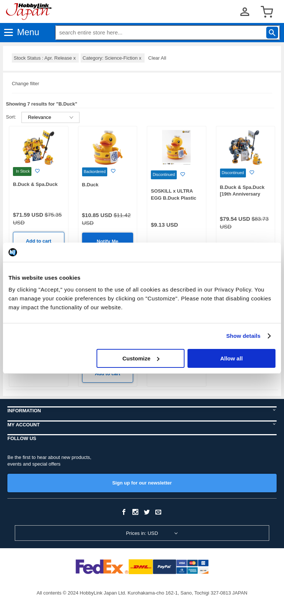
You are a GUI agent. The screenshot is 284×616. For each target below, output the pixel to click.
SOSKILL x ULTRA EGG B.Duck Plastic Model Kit (173, 197)
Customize (140, 358)
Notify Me (108, 241)
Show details (243, 336)
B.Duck (90, 184)
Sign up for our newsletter (142, 483)
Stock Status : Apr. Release (45, 58)
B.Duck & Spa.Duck (35, 184)
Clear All (157, 58)
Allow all (231, 358)
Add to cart (38, 241)
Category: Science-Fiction (112, 58)
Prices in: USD (142, 533)
